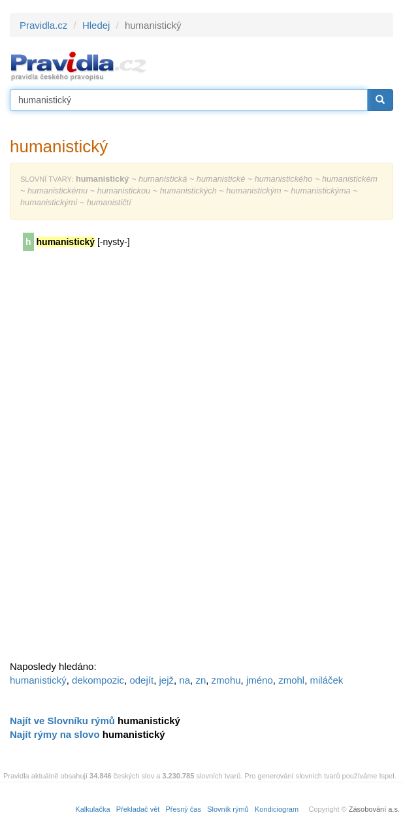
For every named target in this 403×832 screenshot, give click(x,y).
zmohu (226, 680)
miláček (327, 680)
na (184, 680)
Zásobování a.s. (374, 809)
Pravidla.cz (43, 25)
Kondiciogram (276, 809)
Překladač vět (138, 809)
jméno (259, 680)
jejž (166, 680)
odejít (141, 680)
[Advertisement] (108, 460)
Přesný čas (183, 809)
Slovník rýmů (228, 809)
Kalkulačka (92, 809)
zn (200, 680)
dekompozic (98, 680)
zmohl (291, 680)
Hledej (96, 25)
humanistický (38, 680)
